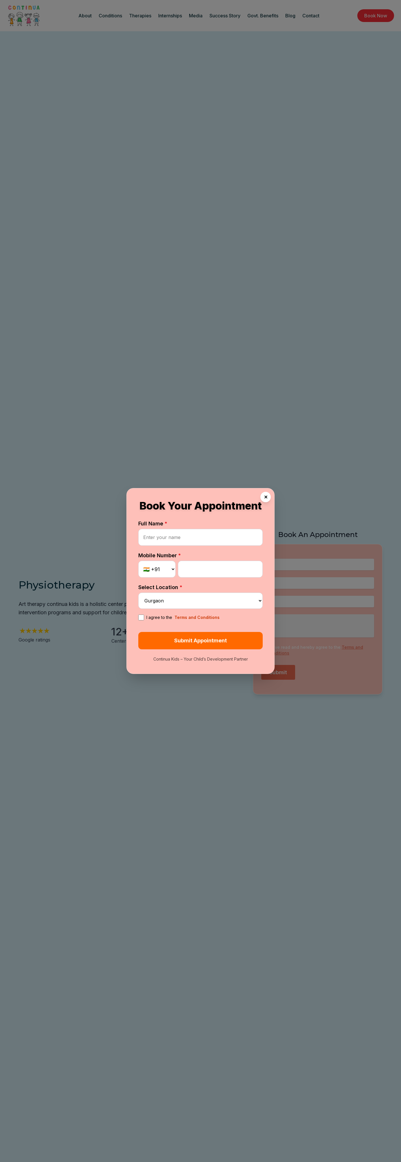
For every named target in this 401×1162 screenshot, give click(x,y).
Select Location (160, 587)
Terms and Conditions (197, 617)
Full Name (152, 523)
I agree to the (179, 617)
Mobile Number (159, 555)
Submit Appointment (200, 640)
